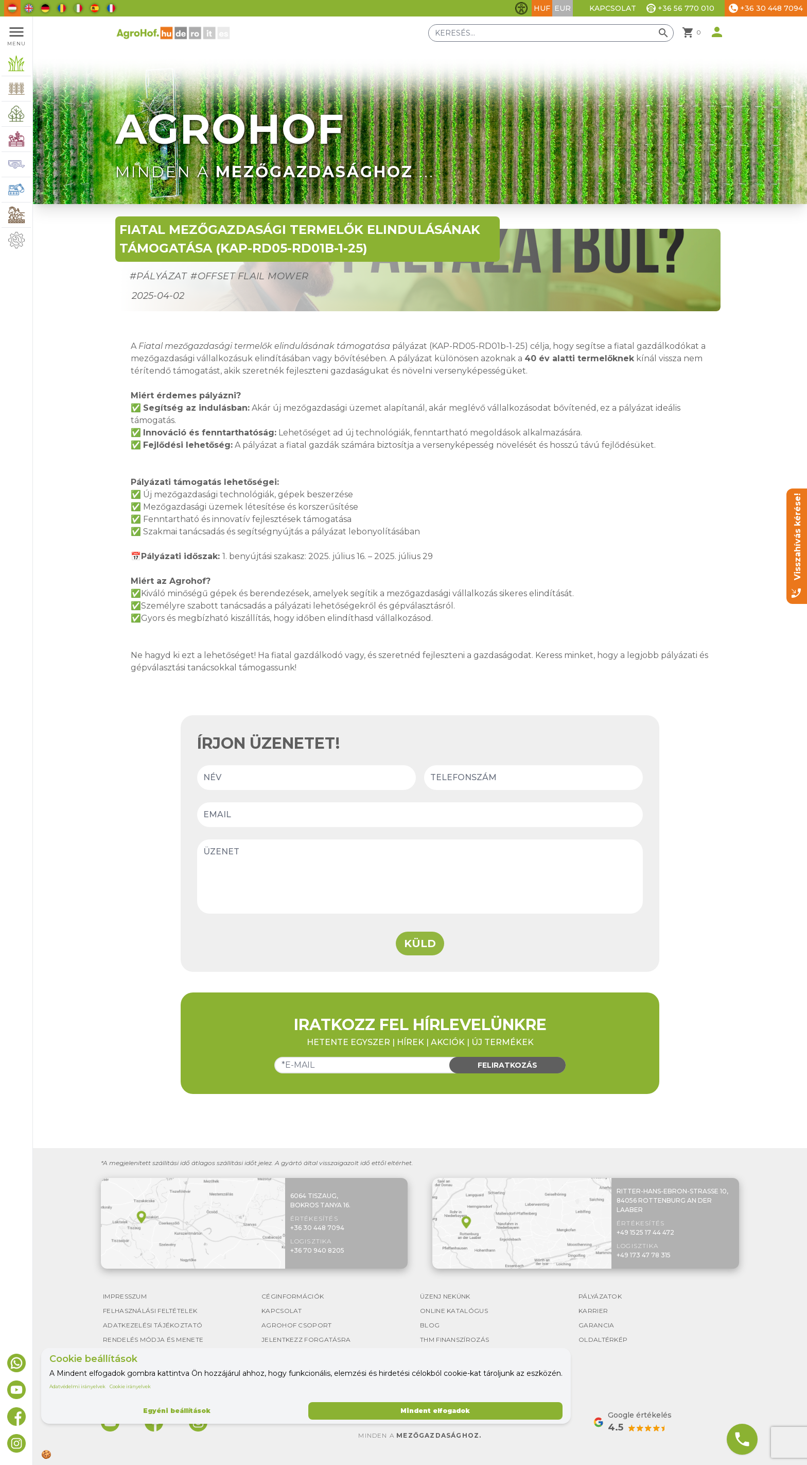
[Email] (420, 814)
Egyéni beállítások (176, 1411)
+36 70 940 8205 (317, 1250)
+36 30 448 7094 (317, 1228)
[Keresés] (551, 33)
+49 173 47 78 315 (644, 1255)
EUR (562, 8)
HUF (542, 8)
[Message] (420, 876)
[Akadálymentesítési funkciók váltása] (521, 8)
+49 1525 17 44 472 (645, 1232)
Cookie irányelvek (130, 1386)
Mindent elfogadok (435, 1411)
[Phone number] (533, 777)
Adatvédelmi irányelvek (77, 1386)
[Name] (306, 777)
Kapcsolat (612, 8)
